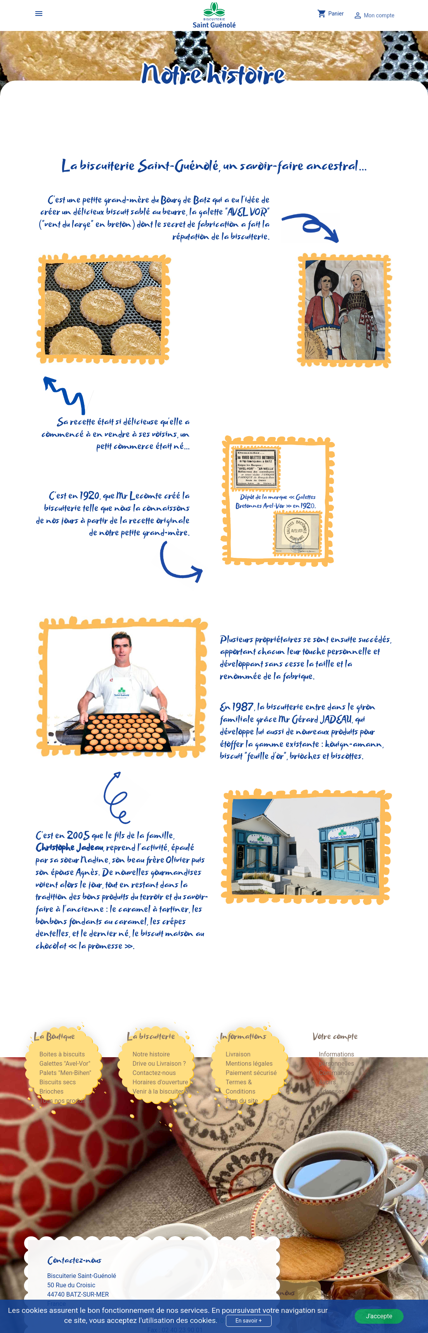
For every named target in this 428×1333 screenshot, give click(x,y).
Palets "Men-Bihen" (66, 1073)
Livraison (238, 1054)
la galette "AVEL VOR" (229, 212)
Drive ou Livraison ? (159, 1063)
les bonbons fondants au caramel (119, 916)
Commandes (336, 1073)
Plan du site (242, 1100)
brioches (305, 756)
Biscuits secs (58, 1082)
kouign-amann (353, 744)
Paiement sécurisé (251, 1073)
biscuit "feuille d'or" (253, 756)
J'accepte (379, 1316)
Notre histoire (151, 1054)
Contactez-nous (154, 1073)
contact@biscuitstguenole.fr (186, 1207)
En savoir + (249, 1321)
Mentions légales (249, 1063)
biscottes (346, 756)
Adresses (332, 1091)
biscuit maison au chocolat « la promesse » (120, 940)
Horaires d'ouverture (160, 1082)
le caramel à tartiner (149, 909)
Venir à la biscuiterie (160, 1091)
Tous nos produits (64, 1100)
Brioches (52, 1091)
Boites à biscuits (62, 1054)
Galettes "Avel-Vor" (65, 1063)
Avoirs (327, 1082)
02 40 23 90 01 (206, 1179)
